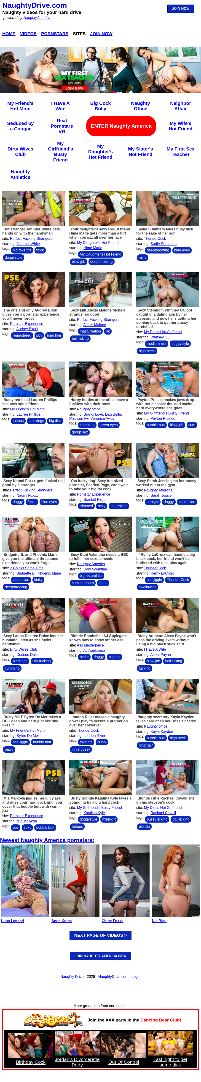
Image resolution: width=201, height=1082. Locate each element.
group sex (80, 432)
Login (136, 977)
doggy (18, 502)
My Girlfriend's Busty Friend (60, 151)
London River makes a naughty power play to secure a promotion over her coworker (98, 721)
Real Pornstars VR (62, 126)
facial (32, 502)
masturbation (90, 331)
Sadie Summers (163, 244)
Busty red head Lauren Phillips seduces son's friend (29, 402)
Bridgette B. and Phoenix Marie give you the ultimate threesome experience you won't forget (30, 559)
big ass (114, 657)
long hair (54, 335)
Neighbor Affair (180, 105)
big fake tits (22, 250)
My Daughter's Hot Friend (100, 151)
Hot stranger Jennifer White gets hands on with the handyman (31, 231)
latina (103, 583)
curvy (101, 742)
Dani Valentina (95, 569)
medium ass (156, 344)
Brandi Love (93, 414)
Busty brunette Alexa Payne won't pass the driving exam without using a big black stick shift (166, 640)
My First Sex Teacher (180, 151)
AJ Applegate (94, 650)
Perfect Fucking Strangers (31, 238)
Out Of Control (123, 1062)
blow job (78, 262)
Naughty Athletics (20, 174)
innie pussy (81, 749)
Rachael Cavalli (163, 813)
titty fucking (41, 661)
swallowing (147, 587)
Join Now (101, 33)
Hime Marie (92, 248)
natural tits (118, 506)
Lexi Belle (113, 414)
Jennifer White (28, 244)
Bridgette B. (26, 573)
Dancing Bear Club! (160, 1020)
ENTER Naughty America (121, 126)
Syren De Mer (27, 736)
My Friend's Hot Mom (20, 105)
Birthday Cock (31, 1062)
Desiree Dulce (27, 655)
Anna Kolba (61, 921)
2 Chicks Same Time (27, 568)
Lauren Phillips (28, 414)
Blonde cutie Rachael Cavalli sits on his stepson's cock (165, 800)
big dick (55, 421)
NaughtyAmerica (36, 18)
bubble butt (156, 425)
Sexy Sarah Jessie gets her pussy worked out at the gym (166, 483)
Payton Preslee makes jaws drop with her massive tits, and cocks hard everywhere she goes (165, 404)
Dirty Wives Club (20, 151)
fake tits (86, 742)
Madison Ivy (78, 418)
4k (108, 331)
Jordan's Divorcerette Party (77, 1062)
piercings (20, 661)
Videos (28, 33)
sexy (101, 506)
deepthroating (101, 262)
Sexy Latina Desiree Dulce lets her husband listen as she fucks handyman (32, 640)
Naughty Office (140, 105)
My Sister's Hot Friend (140, 151)
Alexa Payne (160, 655)
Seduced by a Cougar (20, 126)
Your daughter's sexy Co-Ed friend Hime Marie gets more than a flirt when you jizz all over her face (99, 233)
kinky (38, 580)
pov (39, 335)
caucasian (187, 502)
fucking (144, 668)
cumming (87, 425)
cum (191, 425)
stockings (36, 421)
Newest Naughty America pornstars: (47, 840)
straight (153, 502)
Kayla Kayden (161, 732)
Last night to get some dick (170, 1062)
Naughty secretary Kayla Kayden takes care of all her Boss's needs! (166, 719)
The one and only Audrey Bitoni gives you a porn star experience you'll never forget (30, 314)
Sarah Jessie (161, 495)
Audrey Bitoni (27, 329)
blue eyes (182, 250)
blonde (144, 827)
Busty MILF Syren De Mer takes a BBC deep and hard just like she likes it (31, 721)
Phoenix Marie (49, 573)
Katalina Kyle (94, 813)
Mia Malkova (26, 821)
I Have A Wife (60, 105)
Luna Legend (12, 921)
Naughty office (88, 409)
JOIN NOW (181, 8)
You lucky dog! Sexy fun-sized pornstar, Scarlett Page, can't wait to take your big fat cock (98, 485)
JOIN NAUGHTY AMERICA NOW (101, 956)
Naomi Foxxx (27, 495)
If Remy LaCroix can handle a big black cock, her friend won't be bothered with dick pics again (165, 559)
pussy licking (157, 819)
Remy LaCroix (162, 573)
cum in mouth (83, 583)
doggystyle (13, 257)
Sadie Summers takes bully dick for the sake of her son (164, 231)
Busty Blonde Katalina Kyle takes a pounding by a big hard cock (100, 800)
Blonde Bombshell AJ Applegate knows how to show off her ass (98, 638)
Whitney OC (160, 337)
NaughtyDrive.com (34, 5)
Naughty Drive (71, 977)
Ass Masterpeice (90, 645)
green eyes (109, 425)
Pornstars (54, 33)
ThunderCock (155, 238)
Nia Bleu (159, 921)
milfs (142, 257)
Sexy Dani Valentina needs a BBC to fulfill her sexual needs (99, 557)
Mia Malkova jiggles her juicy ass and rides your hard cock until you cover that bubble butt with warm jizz (32, 804)
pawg (9, 749)
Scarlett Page (94, 499)
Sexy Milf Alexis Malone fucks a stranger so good (97, 312)
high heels (147, 351)
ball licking (80, 338)
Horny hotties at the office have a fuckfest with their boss (98, 402)
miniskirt (109, 819)
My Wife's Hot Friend (181, 126)
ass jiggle (154, 580)
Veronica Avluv (103, 418)
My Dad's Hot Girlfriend (163, 332)
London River (94, 736)
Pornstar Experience (26, 324)
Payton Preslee (162, 418)
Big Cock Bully (100, 105)
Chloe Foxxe (112, 921)
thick (40, 250)
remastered (22, 335)
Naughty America (91, 564)
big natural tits (91, 576)
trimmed (86, 506)
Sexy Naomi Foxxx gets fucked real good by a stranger (33, 483)
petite (84, 657)
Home (9, 33)
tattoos (18, 421)
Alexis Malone (94, 325)
